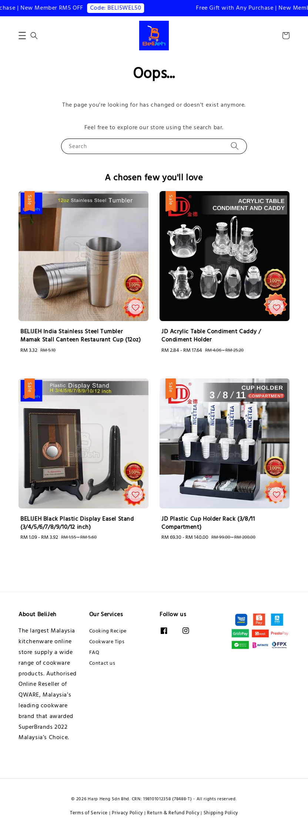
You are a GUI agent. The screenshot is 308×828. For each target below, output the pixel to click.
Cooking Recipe (108, 631)
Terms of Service (89, 812)
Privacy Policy (127, 812)
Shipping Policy (221, 812)
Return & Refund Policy (173, 812)
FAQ (94, 652)
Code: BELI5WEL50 (120, 8)
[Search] (235, 146)
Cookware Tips (107, 641)
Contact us (102, 663)
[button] (22, 35)
